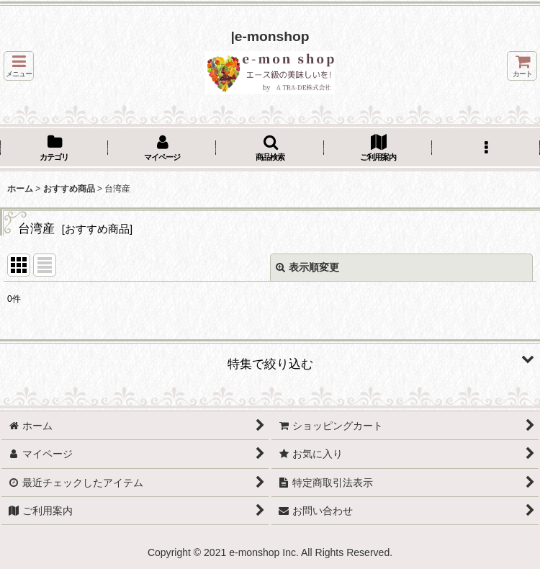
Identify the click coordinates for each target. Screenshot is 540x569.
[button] (19, 66)
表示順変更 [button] (307, 267)
